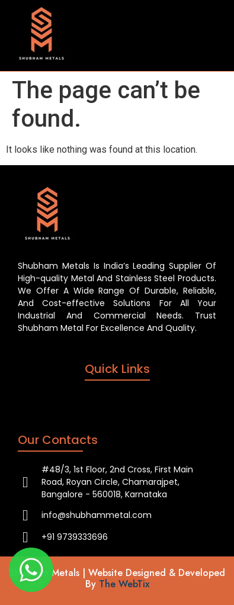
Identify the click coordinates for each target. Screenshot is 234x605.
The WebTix (124, 584)
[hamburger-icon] (203, 35)
